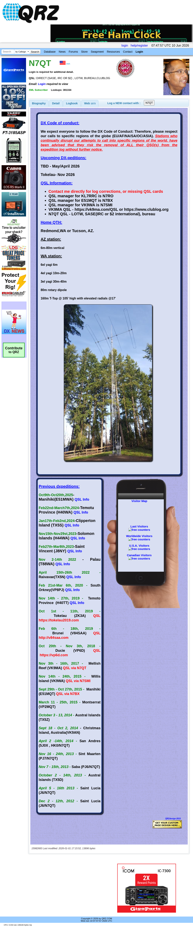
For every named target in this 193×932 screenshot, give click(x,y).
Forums (73, 51)
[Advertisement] (68, 883)
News (62, 51)
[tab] (39, 103)
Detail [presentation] (56, 103)
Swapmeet (97, 51)
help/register (139, 45)
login (124, 45)
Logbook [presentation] (72, 103)
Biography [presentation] (39, 103)
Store (84, 51)
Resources (113, 51)
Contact (127, 51)
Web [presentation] (90, 103)
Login (139, 51)
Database (50, 51)
